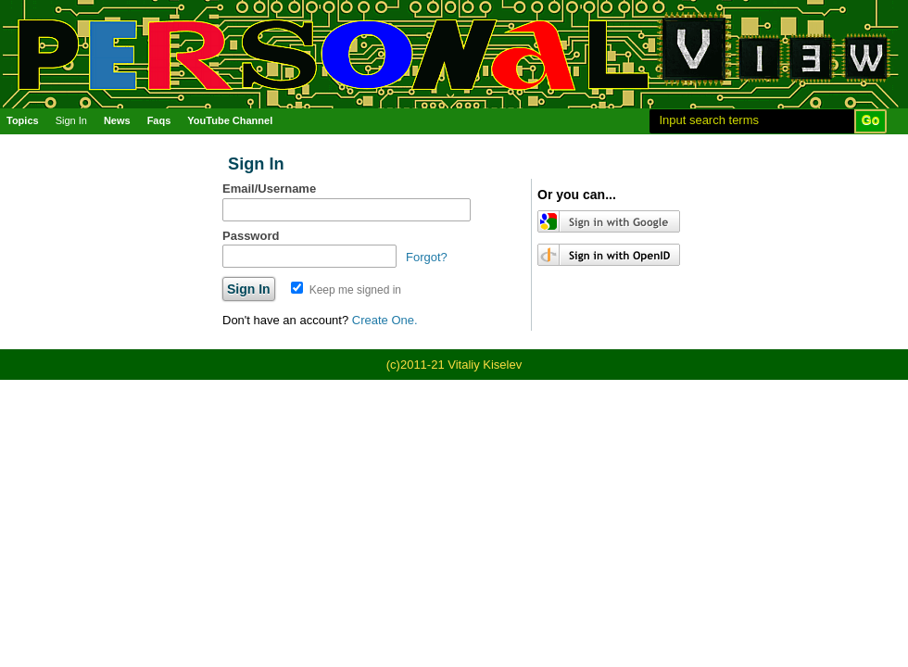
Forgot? (427, 257)
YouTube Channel (229, 120)
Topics (22, 120)
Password (250, 236)
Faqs (159, 120)
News (117, 120)
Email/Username (269, 188)
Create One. (385, 320)
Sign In (71, 120)
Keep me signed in (346, 289)
